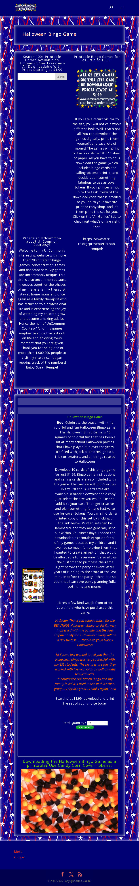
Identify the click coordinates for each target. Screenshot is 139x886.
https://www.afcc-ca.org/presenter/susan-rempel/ (97, 244)
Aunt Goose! (83, 881)
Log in (20, 857)
